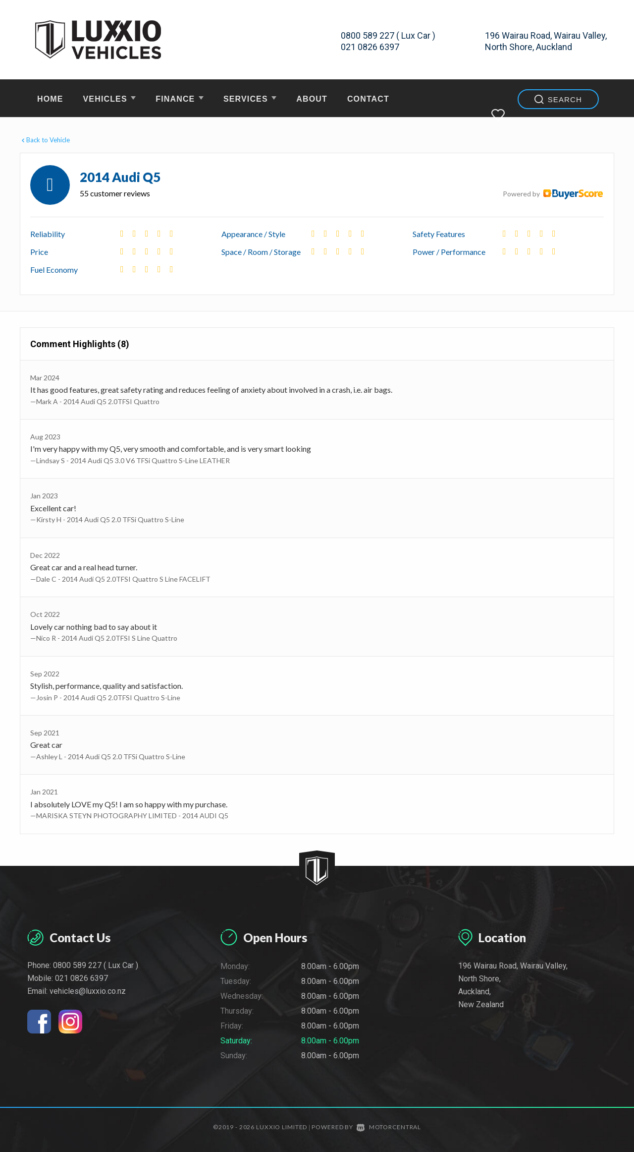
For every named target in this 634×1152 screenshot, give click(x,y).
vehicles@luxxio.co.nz (88, 991)
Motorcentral (389, 1127)
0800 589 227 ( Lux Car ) (388, 35)
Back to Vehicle (45, 140)
